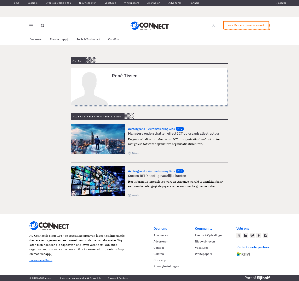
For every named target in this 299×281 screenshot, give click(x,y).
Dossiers (33, 2)
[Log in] (213, 25)
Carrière (113, 39)
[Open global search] (42, 25)
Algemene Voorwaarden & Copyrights (80, 278)
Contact (159, 248)
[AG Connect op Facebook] (258, 235)
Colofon (159, 254)
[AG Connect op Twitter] (238, 235)
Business (35, 39)
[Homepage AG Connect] (150, 25)
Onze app (160, 260)
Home (15, 2)
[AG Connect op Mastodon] (252, 235)
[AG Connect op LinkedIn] (245, 235)
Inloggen (281, 2)
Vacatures (110, 2)
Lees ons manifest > (40, 260)
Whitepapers (131, 2)
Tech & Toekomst (88, 39)
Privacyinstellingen (166, 266)
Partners (194, 2)
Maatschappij (59, 39)
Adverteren (175, 2)
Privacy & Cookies (118, 278)
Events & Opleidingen (58, 2)
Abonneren (153, 2)
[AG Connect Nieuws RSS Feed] (265, 235)
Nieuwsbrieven (87, 2)
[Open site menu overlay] (31, 25)
